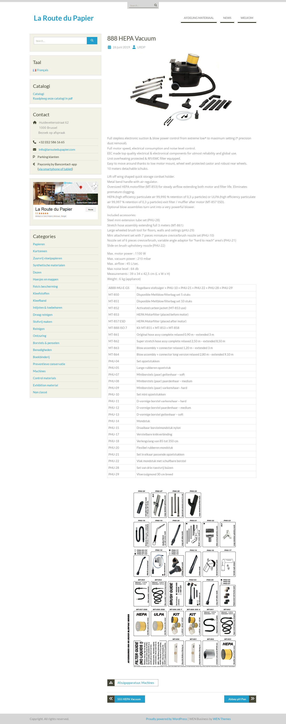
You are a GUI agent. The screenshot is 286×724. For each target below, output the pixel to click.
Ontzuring (39, 335)
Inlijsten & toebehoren (47, 307)
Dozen (37, 272)
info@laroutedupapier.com (57, 149)
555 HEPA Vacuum (129, 699)
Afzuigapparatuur (128, 682)
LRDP (141, 47)
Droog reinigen (42, 314)
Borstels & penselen (46, 343)
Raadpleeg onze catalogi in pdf (52, 98)
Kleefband (39, 300)
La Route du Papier (64, 18)
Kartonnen (40, 251)
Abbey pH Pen (237, 699)
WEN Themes (222, 719)
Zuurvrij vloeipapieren (47, 258)
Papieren (39, 244)
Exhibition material (45, 385)
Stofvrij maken (42, 321)
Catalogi (38, 94)
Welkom (247, 17)
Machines (147, 682)
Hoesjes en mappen (45, 279)
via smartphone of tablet (55, 169)
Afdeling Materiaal (199, 17)
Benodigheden (42, 350)
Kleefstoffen (41, 293)
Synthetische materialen (49, 265)
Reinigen (38, 329)
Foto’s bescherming (45, 286)
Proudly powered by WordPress (166, 719)
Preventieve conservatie (49, 364)
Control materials (44, 378)
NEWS (227, 17)
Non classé (40, 392)
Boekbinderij (41, 357)
